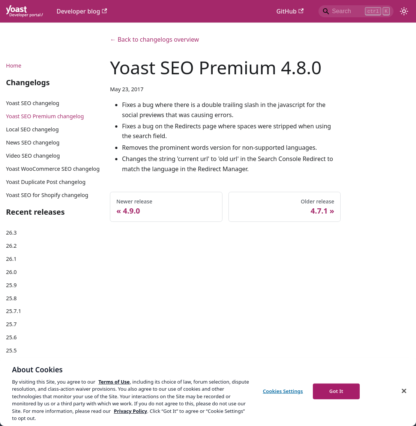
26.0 (11, 271)
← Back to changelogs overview (154, 39)
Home (13, 65)
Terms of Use (113, 381)
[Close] (404, 390)
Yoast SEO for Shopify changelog (47, 195)
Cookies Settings (283, 391)
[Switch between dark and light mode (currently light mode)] (404, 11)
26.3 (11, 232)
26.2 (11, 245)
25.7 (11, 324)
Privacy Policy (130, 411)
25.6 (11, 337)
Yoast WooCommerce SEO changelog (53, 168)
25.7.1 (13, 311)
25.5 (11, 350)
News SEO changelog (33, 142)
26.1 (11, 258)
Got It (336, 391)
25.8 (11, 298)
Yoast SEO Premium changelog (45, 116)
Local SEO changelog (32, 129)
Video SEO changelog (33, 155)
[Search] (355, 11)
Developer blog (82, 11)
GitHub (289, 11)
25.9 (11, 285)
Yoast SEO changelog (32, 103)
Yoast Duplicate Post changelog (46, 181)
